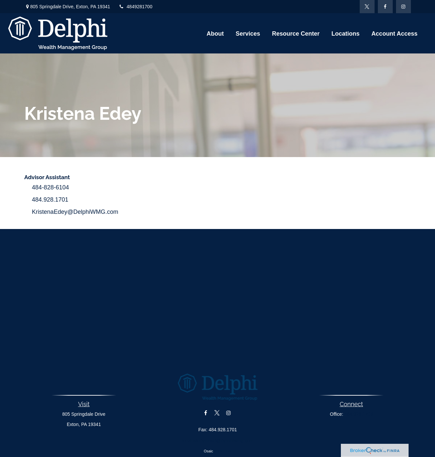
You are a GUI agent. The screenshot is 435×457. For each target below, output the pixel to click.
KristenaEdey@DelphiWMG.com (75, 212)
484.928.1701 (50, 199)
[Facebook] (385, 6)
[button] (215, 33)
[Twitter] (367, 6)
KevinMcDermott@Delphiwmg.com (217, 440)
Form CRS (222, 451)
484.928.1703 (358, 414)
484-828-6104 (50, 187)
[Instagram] (403, 6)
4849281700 (135, 6)
